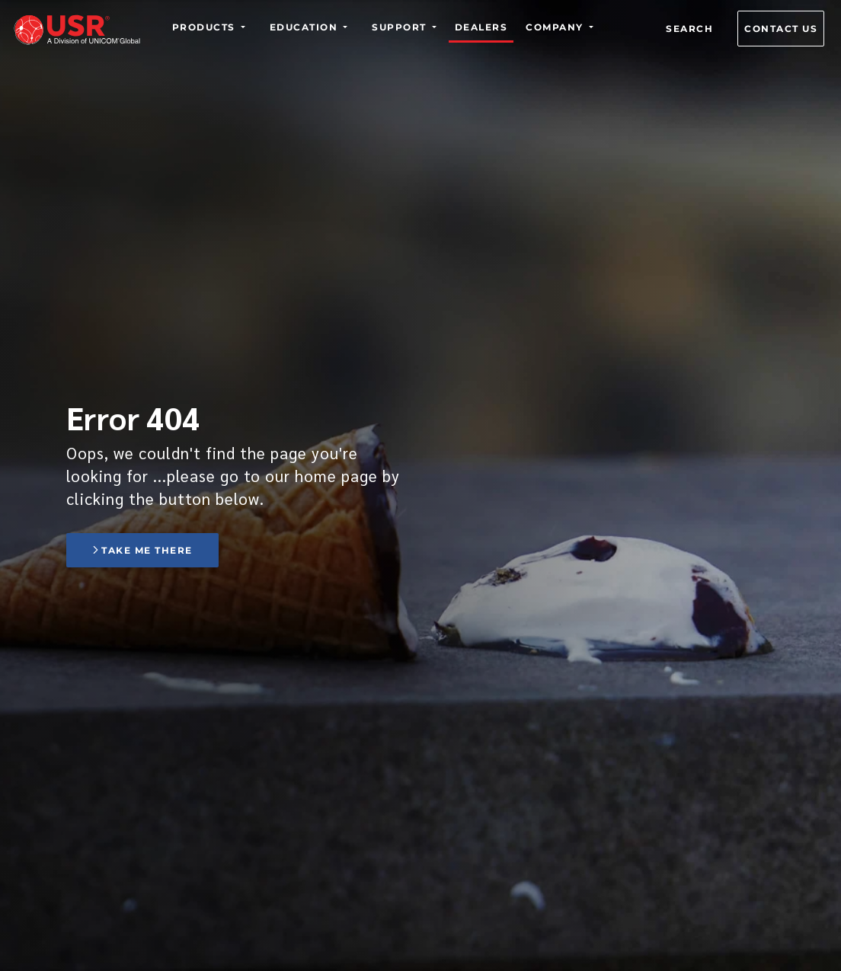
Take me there (142, 550)
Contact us (780, 28)
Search (689, 28)
